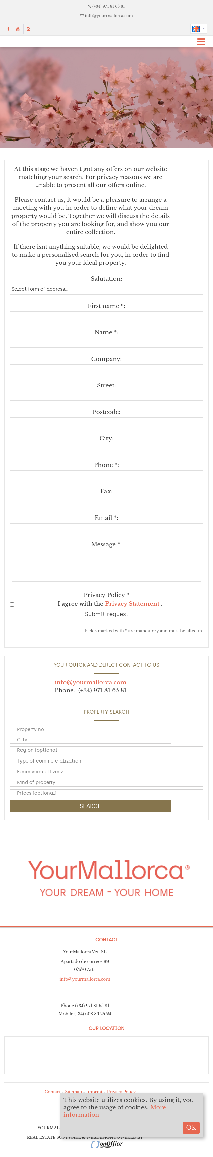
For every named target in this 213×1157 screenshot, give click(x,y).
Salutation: (106, 278)
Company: (106, 359)
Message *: (106, 544)
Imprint (94, 1091)
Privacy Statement (132, 603)
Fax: (106, 491)
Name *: (107, 332)
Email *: (106, 518)
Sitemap (73, 1091)
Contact (53, 1091)
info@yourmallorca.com (109, 15)
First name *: (106, 306)
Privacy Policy (121, 1091)
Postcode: (107, 412)
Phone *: (106, 465)
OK (191, 1127)
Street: (106, 385)
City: (106, 438)
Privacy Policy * (106, 595)
